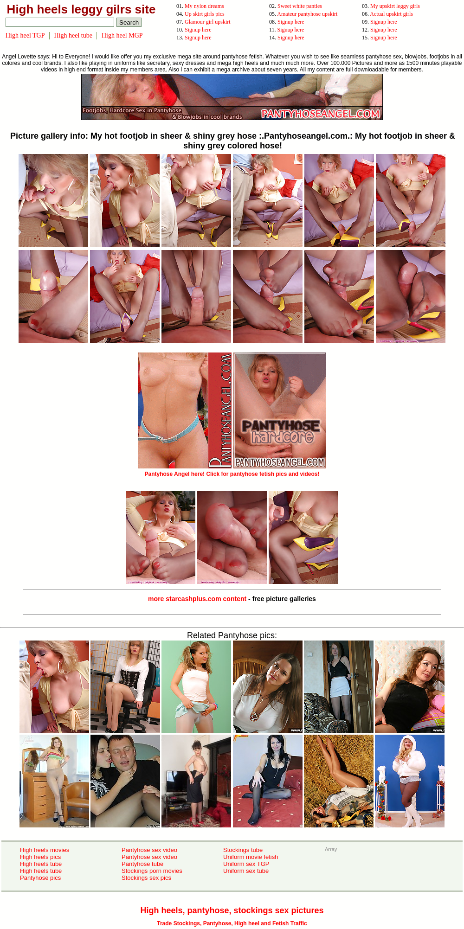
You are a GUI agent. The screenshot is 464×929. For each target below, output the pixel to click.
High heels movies (44, 849)
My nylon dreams (204, 6)
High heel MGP (122, 35)
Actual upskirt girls (391, 14)
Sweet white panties (299, 6)
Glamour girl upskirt (208, 22)
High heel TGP (25, 35)
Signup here (290, 22)
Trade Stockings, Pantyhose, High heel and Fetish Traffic (232, 923)
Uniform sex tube (246, 870)
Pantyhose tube (142, 863)
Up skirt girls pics (205, 14)
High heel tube (73, 35)
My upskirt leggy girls (395, 6)
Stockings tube (243, 849)
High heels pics (40, 856)
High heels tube (41, 863)
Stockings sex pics (146, 877)
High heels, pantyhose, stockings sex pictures (231, 910)
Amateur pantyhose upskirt (307, 14)
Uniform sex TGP (246, 863)
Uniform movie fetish (250, 856)
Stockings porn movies (152, 870)
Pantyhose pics (40, 877)
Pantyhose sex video (149, 849)
